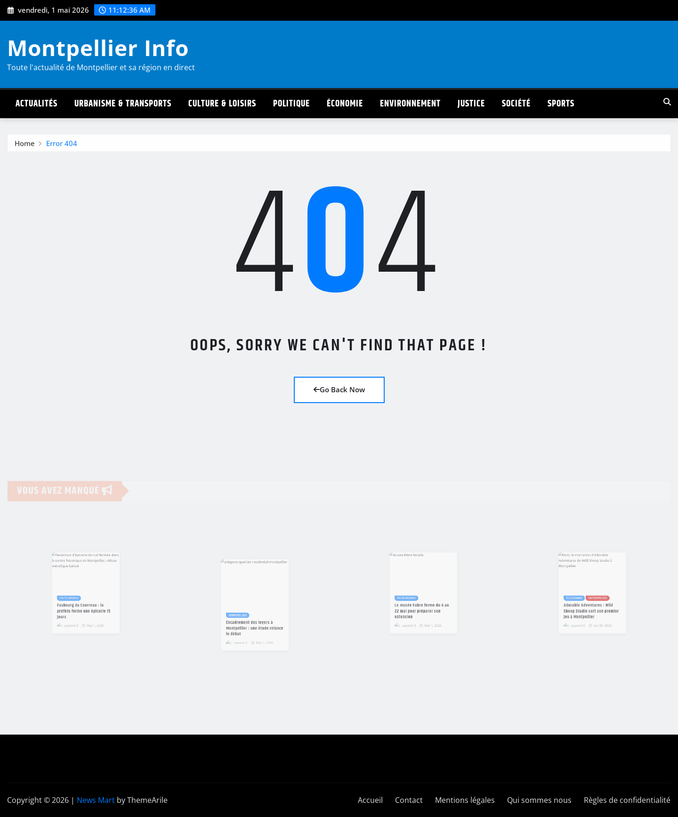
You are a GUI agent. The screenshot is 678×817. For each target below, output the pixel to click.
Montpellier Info (98, 47)
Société (516, 104)
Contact (409, 800)
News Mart (96, 800)
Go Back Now (339, 389)
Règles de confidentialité (627, 800)
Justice (471, 104)
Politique (291, 104)
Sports (561, 104)
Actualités (36, 104)
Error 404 (61, 145)
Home (25, 145)
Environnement (410, 104)
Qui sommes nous (539, 800)
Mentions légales (465, 800)
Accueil (370, 800)
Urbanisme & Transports (122, 104)
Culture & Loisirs (222, 104)
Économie (345, 104)
